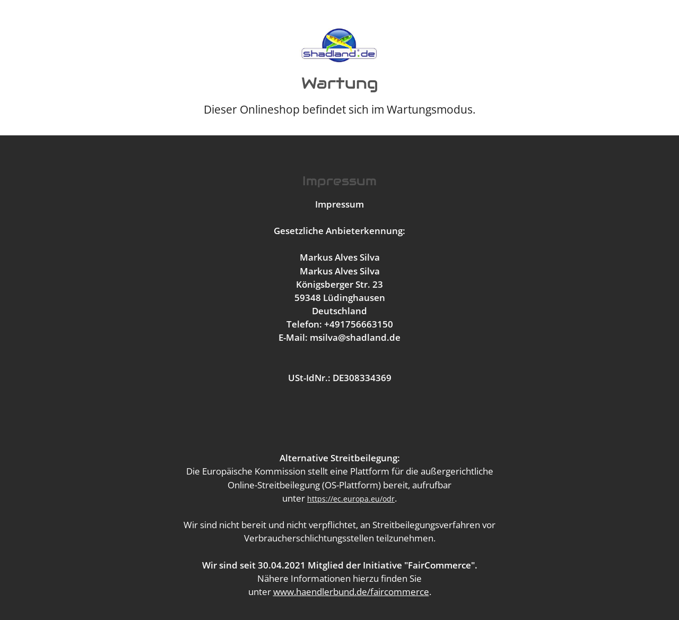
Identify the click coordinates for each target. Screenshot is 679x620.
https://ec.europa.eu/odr (351, 499)
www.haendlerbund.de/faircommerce (351, 591)
